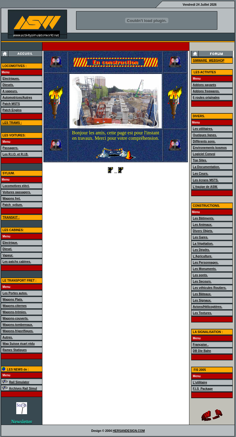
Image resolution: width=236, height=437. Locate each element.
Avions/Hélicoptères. (207, 306)
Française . (200, 344)
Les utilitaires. (203, 128)
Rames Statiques (14, 350)
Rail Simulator (19, 382)
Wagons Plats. (12, 299)
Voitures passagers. (16, 192)
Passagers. (10, 148)
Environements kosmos (210, 147)
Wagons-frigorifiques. (17, 331)
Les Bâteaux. (202, 294)
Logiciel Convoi (204, 154)
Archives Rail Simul (23, 388)
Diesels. (8, 85)
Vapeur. (7, 255)
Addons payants (204, 85)
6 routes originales (206, 97)
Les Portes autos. (14, 293)
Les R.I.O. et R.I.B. (15, 154)
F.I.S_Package (203, 388)
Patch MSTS (11, 103)
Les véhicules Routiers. (209, 287)
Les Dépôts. (201, 250)
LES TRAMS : (12, 122)
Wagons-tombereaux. (17, 324)
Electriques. (11, 78)
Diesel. (7, 249)
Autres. (7, 337)
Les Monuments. (204, 268)
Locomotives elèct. (15, 186)
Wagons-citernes (14, 305)
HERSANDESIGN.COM (129, 430)
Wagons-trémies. (14, 312)
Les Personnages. (206, 262)
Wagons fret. (11, 198)
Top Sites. (200, 160)
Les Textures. (202, 313)
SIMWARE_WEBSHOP (208, 60)
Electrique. (10, 242)
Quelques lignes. (205, 135)
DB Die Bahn (202, 351)
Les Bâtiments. (203, 218)
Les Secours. (202, 281)
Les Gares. (200, 237)
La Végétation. (203, 243)
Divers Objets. (203, 231)
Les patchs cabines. (16, 261)
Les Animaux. (202, 224)
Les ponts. (200, 275)
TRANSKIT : (11, 217)
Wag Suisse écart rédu (18, 343)
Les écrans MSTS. (206, 180)
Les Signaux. (202, 300)
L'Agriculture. (202, 256)
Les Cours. (200, 173)
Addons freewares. (206, 91)
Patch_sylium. (12, 204)
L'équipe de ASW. (205, 186)
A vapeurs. (10, 91)
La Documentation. (206, 167)
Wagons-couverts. (15, 318)
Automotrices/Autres (17, 97)
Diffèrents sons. (204, 141)
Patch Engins (11, 110)
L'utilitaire (200, 382)
